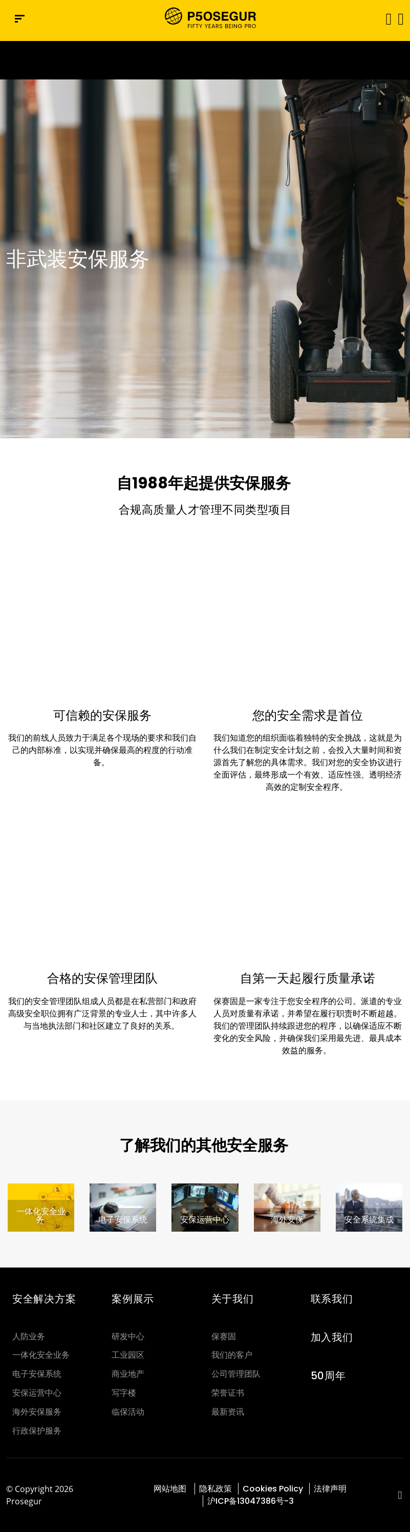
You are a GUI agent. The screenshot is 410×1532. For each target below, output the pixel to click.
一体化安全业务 (41, 1355)
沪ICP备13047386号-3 (250, 1501)
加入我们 (332, 1337)
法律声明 (330, 1489)
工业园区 (128, 1355)
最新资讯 (227, 1412)
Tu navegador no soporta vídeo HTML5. (205, 60)
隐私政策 (215, 1489)
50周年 (328, 1375)
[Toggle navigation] (385, 19)
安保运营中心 (36, 1393)
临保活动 (128, 1412)
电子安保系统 (36, 1374)
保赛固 (223, 1336)
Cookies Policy (273, 1489)
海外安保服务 (36, 1412)
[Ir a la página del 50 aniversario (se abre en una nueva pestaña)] (205, 60)
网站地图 (171, 1489)
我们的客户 (231, 1355)
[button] (400, 18)
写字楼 (124, 1393)
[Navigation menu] (19, 19)
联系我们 (332, 1299)
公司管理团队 (236, 1374)
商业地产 (128, 1374)
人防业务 (28, 1336)
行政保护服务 (36, 1431)
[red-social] (400, 1496)
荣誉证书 (227, 1393)
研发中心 (128, 1336)
